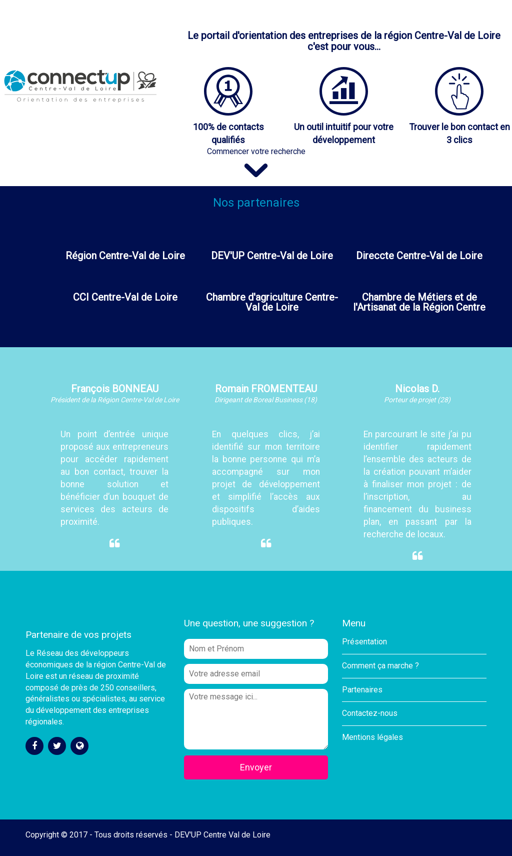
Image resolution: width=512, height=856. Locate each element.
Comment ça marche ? (380, 665)
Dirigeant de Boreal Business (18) (265, 399)
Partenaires (362, 689)
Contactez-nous (370, 713)
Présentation (364, 641)
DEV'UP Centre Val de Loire (222, 834)
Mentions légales (372, 737)
